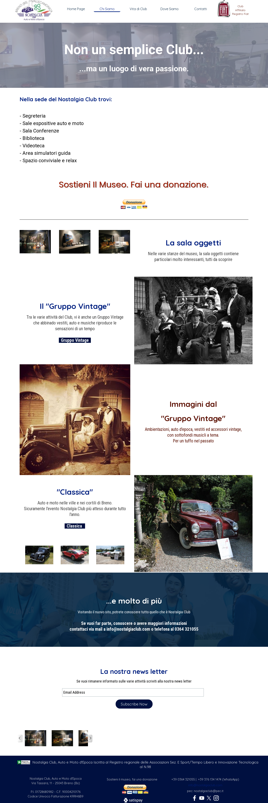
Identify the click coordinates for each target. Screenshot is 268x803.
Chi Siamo (107, 9)
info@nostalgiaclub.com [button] (205, 785)
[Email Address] (133, 692)
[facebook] (194, 798)
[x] (209, 798)
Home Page (76, 9)
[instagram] (216, 798)
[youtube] (202, 798)
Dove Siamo (169, 9)
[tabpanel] (240, 12)
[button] (35, 230)
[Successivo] (128, 555)
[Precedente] (21, 555)
